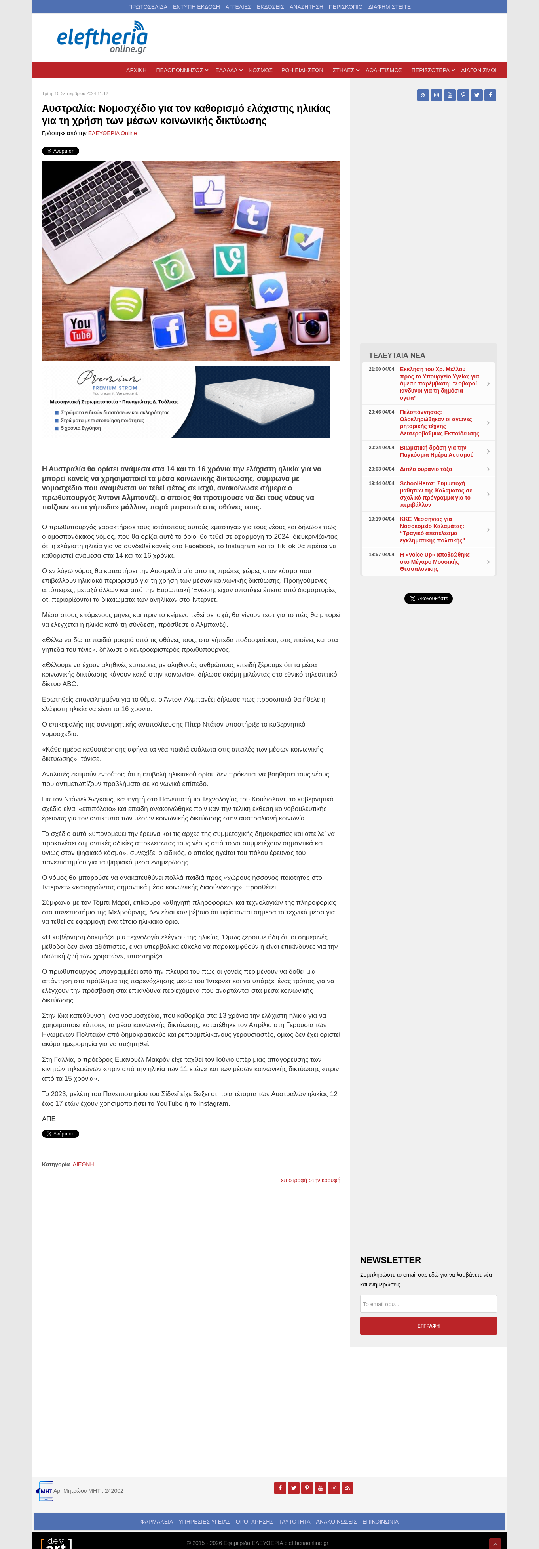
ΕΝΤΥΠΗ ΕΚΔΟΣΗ (196, 7)
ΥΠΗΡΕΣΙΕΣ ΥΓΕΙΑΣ (204, 1521)
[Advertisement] (428, 798)
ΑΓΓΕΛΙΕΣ (238, 7)
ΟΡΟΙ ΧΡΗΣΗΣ (254, 1521)
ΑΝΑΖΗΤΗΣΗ (306, 7)
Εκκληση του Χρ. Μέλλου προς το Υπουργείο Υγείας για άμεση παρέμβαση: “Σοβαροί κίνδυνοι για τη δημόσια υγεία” (439, 383)
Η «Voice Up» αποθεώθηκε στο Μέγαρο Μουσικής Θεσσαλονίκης (435, 561)
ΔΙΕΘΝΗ (83, 1164)
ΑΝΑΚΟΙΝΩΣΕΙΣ (336, 1521)
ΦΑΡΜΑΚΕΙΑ (156, 1521)
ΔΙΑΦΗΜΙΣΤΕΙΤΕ (389, 7)
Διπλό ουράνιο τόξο (426, 469)
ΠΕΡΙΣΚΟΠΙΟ (346, 7)
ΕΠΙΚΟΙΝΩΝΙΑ (380, 1521)
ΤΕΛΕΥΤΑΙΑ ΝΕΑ (397, 355)
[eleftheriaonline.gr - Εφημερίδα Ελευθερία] (103, 37)
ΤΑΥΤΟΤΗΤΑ (295, 1521)
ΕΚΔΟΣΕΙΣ (270, 7)
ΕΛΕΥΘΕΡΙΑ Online (112, 133)
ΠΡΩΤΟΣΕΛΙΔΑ (147, 7)
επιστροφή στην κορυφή (310, 1180)
